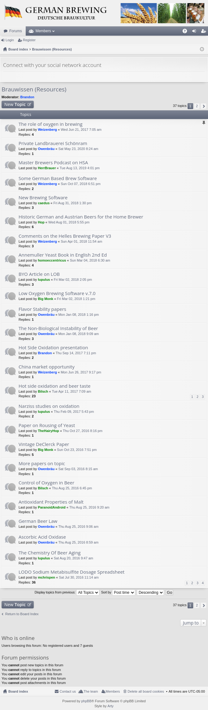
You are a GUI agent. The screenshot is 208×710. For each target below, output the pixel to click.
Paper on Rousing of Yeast (47, 425)
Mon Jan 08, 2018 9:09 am (78, 334)
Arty (110, 706)
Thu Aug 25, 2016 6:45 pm (72, 488)
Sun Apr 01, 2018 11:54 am (81, 241)
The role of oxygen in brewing (50, 124)
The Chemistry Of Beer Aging (50, 553)
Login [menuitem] (195, 32)
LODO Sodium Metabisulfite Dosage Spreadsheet (71, 572)
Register (29, 40)
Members (43, 31)
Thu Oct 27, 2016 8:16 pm (82, 431)
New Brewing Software (43, 198)
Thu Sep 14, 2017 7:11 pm (76, 353)
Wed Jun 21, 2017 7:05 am (81, 129)
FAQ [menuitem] (186, 32)
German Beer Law (38, 521)
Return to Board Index (22, 614)
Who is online (18, 638)
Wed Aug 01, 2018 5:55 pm (68, 222)
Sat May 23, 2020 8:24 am (78, 149)
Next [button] (203, 106)
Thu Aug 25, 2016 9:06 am (78, 526)
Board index (18, 691)
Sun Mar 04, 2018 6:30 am (90, 260)
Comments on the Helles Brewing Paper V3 (65, 236)
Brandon (27, 97)
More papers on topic (42, 463)
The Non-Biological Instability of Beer (58, 328)
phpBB (86, 701)
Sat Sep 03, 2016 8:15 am (78, 469)
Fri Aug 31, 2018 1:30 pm (73, 203)
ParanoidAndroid (51, 507)
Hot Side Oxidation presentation (53, 348)
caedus (44, 203)
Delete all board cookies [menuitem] (146, 691)
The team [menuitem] (91, 691)
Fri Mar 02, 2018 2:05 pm (73, 279)
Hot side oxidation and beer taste (54, 386)
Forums (15, 31)
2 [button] (197, 106)
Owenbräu (46, 149)
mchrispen (46, 577)
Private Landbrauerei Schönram (53, 143)
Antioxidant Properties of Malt (51, 502)
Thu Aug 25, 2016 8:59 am (78, 542)
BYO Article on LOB (39, 274)
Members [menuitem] (113, 691)
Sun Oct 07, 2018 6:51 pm (80, 184)
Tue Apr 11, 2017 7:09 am (71, 391)
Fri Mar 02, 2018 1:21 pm (76, 299)
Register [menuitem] (205, 32)
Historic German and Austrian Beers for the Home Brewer (81, 217)
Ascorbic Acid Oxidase (42, 537)
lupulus (44, 279)
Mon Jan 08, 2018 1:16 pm (78, 314)
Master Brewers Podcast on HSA (53, 162)
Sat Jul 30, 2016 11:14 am (78, 577)
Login (10, 40)
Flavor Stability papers (42, 309)
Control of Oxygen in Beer (46, 483)
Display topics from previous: (67, 592)
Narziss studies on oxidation (49, 406)
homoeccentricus (52, 260)
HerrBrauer (47, 168)
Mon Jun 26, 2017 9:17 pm (81, 372)
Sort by (118, 592)
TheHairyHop (48, 431)
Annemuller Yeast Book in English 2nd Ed (63, 255)
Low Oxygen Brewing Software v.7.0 (57, 293)
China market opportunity (47, 367)
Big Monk (45, 299)
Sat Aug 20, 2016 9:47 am (73, 558)
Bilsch (43, 391)
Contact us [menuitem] (67, 691)
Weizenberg (47, 129)
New (15, 104)
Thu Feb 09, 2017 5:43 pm (74, 411)
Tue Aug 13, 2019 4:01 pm (80, 168)
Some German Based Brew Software (58, 178)
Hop (41, 222)
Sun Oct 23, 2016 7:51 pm (77, 450)
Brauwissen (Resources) (34, 89)
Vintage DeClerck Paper (44, 444)
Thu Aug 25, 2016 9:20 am (89, 507)
